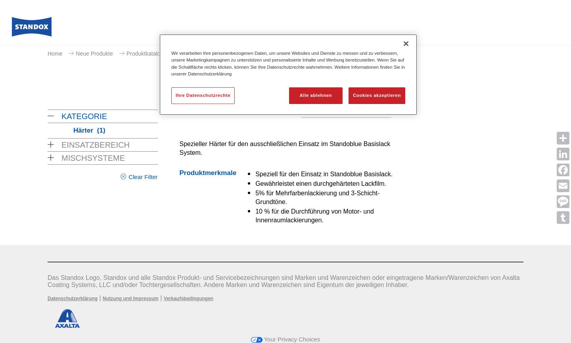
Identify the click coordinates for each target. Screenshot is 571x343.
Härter (89, 130)
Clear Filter (142, 176)
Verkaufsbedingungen (188, 298)
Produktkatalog (144, 53)
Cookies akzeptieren (377, 95)
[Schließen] (406, 43)
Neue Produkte (94, 53)
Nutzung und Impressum (131, 298)
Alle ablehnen (316, 95)
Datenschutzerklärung (73, 298)
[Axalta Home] (32, 29)
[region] (288, 74)
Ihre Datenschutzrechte (203, 95)
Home (55, 53)
